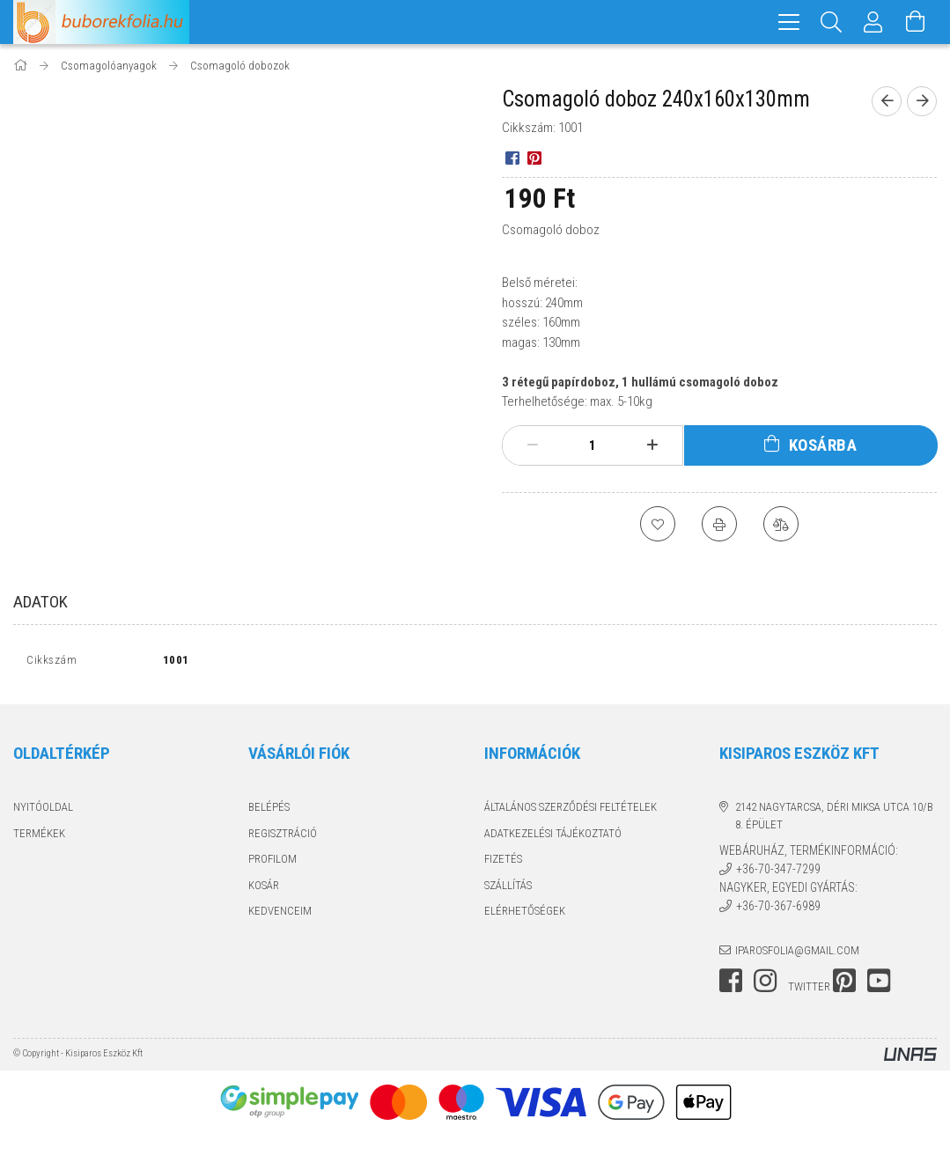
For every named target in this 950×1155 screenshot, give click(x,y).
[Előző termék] (887, 101)
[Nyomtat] (719, 523)
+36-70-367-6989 (778, 910)
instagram (765, 985)
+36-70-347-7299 (778, 873)
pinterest (844, 985)
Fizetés (503, 863)
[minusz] (533, 445)
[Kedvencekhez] (657, 523)
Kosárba (823, 445)
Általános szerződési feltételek (570, 811)
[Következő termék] (922, 101)
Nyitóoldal (43, 811)
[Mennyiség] (592, 445)
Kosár (263, 888)
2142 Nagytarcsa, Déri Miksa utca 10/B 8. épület (834, 820)
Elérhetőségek (524, 915)
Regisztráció (282, 836)
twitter (809, 991)
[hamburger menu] (789, 22)
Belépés (269, 811)
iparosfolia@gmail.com (797, 953)
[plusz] (652, 445)
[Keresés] (831, 22)
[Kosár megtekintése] (916, 22)
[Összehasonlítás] (781, 523)
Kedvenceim (280, 915)
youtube (878, 985)
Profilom (272, 863)
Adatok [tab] (40, 602)
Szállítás (508, 888)
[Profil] (873, 22)
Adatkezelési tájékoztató (553, 836)
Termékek (39, 836)
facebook (730, 985)
